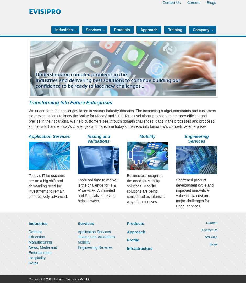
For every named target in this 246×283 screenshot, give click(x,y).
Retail (33, 263)
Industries (65, 30)
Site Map (211, 237)
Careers (193, 3)
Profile (133, 240)
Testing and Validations (98, 138)
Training (175, 30)
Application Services (49, 136)
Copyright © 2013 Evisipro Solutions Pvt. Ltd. (60, 279)
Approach (148, 30)
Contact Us (171, 3)
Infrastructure (140, 248)
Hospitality (37, 258)
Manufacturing (40, 242)
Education (37, 237)
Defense (35, 232)
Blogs (211, 3)
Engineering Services (197, 138)
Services (95, 30)
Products (122, 30)
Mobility (147, 136)
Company (202, 30)
